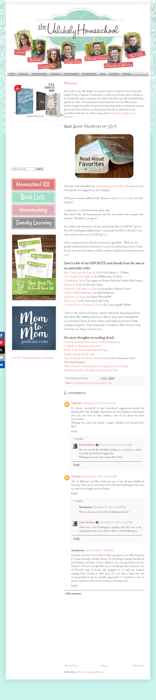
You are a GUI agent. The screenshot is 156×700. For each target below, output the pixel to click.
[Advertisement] (30, 143)
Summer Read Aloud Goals (79, 354)
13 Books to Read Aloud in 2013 (82, 346)
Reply (74, 431)
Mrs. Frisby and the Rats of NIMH (84, 272)
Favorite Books (91, 382)
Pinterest (69, 116)
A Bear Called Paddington (78, 292)
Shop (102, 74)
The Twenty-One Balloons (79, 276)
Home (12, 74)
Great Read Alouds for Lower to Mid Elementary (92, 342)
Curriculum (55, 74)
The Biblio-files (89, 74)
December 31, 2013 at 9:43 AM (99, 403)
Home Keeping (71, 74)
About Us (23, 74)
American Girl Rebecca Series (80, 288)
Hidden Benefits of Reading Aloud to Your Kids (91, 370)
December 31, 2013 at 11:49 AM (99, 476)
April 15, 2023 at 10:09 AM (99, 550)
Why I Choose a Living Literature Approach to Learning (96, 366)
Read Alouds (106, 382)
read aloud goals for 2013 (109, 186)
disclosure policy (125, 198)
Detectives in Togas (75, 296)
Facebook (114, 113)
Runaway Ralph (73, 284)
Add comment (73, 593)
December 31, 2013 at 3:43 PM (115, 444)
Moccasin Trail (72, 301)
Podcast (126, 74)
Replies (79, 438)
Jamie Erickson (87, 444)
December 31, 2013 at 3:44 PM (115, 522)
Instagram (126, 113)
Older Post (138, 665)
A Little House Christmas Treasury (84, 304)
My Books (113, 74)
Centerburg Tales (74, 280)
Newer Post (71, 665)
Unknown (76, 403)
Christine (76, 476)
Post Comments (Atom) (91, 672)
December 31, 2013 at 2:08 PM (109, 507)
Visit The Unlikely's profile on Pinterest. (33, 357)
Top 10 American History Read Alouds (86, 358)
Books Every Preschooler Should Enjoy (86, 350)
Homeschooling (39, 74)
